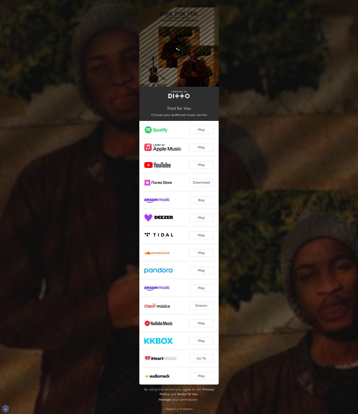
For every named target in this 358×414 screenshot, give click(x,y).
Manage (165, 399)
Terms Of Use (187, 394)
